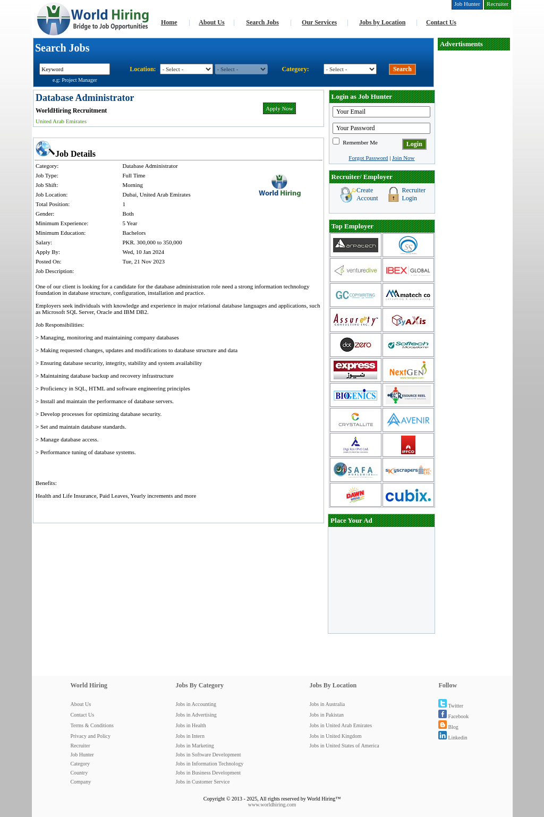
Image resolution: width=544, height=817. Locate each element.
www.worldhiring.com (272, 804)
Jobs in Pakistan (326, 715)
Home (169, 22)
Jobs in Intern (189, 736)
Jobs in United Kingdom (335, 736)
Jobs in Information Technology (209, 764)
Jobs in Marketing (194, 745)
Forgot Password (368, 158)
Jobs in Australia (327, 704)
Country (79, 773)
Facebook (453, 716)
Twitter (450, 706)
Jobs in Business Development (208, 773)
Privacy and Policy (90, 736)
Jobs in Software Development (208, 755)
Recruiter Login (414, 194)
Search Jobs (262, 22)
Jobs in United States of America (344, 745)
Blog (448, 727)
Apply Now (279, 108)
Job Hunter (82, 755)
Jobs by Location (382, 22)
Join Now (403, 158)
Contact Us (441, 22)
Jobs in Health (190, 725)
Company (80, 782)
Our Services (319, 22)
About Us (211, 22)
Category (80, 764)
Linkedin (452, 738)
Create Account (367, 194)
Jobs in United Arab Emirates (340, 725)
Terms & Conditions (92, 725)
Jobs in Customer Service (202, 782)
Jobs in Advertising (195, 715)
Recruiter (80, 745)
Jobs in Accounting (195, 704)
